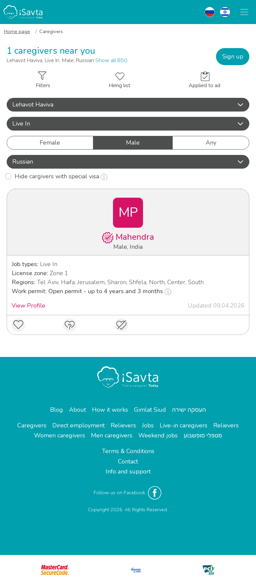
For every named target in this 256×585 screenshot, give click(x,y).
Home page (17, 31)
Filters (43, 80)
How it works (110, 410)
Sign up (232, 56)
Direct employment (78, 425)
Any (211, 142)
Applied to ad (204, 80)
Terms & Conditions (128, 451)
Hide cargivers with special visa (61, 176)
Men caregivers (111, 435)
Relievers (123, 425)
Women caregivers (59, 435)
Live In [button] (128, 124)
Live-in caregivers (183, 425)
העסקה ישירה (189, 410)
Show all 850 (111, 60)
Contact (128, 461)
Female (50, 142)
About (77, 410)
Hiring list (119, 80)
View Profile (28, 306)
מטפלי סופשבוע (203, 435)
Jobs (148, 425)
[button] (128, 105)
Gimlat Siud (150, 410)
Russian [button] (128, 162)
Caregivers (31, 425)
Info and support (128, 471)
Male (133, 142)
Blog (56, 410)
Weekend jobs (158, 435)
